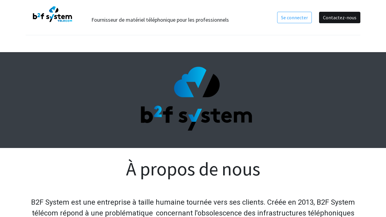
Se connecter (294, 17)
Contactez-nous (339, 17)
